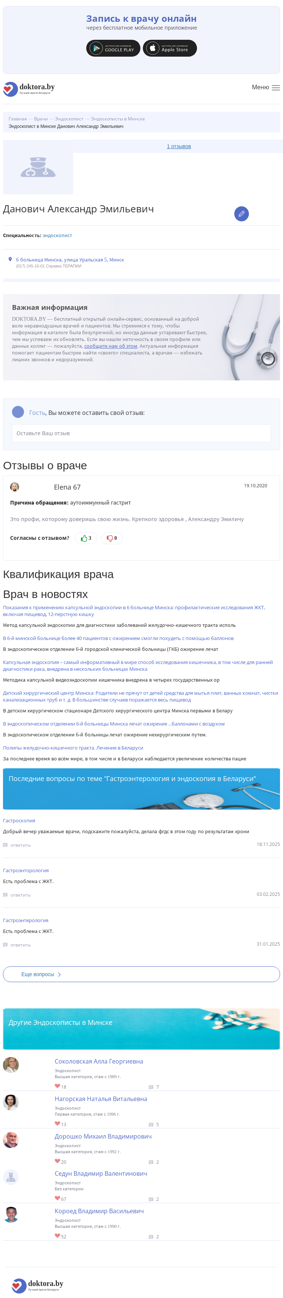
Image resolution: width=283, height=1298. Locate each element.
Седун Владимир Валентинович (101, 1173)
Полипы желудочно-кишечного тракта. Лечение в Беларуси (73, 747)
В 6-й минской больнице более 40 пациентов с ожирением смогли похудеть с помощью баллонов (118, 638)
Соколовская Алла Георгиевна (99, 1061)
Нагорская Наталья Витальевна (101, 1099)
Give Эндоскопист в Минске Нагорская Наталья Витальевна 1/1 (58, 1124)
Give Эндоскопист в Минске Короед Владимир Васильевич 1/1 (58, 1236)
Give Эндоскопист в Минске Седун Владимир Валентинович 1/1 (58, 1199)
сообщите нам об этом (111, 346)
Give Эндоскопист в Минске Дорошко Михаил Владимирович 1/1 (58, 1161)
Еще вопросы (43, 974)
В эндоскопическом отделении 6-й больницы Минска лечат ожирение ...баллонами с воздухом (114, 723)
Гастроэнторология (26, 870)
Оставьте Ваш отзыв (141, 433)
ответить (20, 845)
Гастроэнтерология (25, 920)
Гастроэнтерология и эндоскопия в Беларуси (179, 778)
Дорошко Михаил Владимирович (103, 1136)
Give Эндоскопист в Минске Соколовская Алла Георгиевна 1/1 (58, 1086)
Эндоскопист (57, 235)
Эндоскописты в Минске (72, 1022)
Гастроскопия (19, 820)
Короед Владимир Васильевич (99, 1211)
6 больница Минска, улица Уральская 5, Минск (70, 260)
